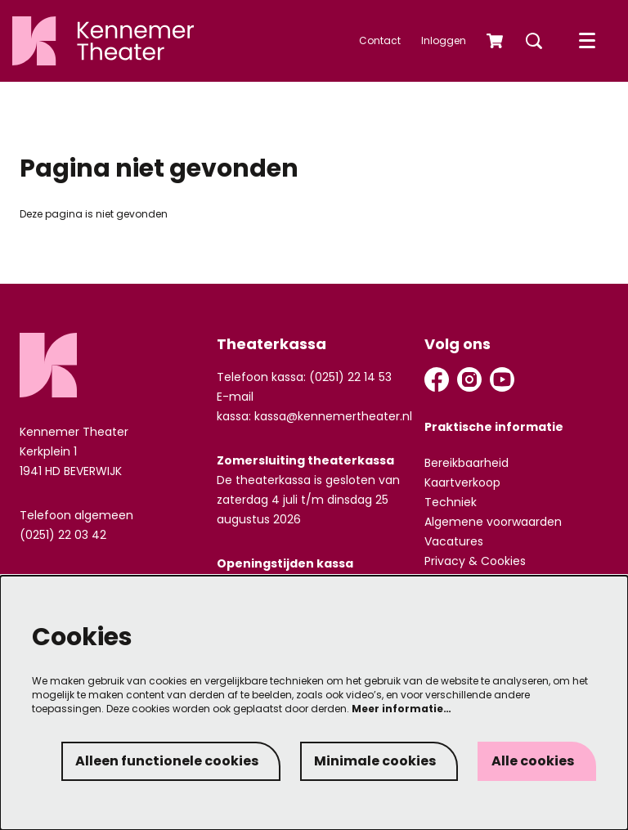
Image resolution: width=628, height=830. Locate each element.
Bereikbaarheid (466, 463)
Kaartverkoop (462, 482)
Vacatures (453, 541)
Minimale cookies (375, 760)
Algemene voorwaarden (493, 522)
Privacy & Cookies (475, 561)
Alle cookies (532, 760)
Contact (380, 40)
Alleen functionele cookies (166, 760)
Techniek (450, 502)
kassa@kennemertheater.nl (333, 416)
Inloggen (443, 40)
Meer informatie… (401, 709)
